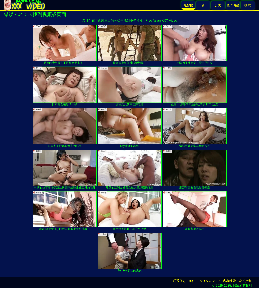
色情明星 (232, 5)
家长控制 (245, 281)
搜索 (247, 5)
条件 (192, 281)
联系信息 (179, 281)
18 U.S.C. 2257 (209, 281)
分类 (218, 5)
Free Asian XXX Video (161, 20)
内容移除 (229, 281)
